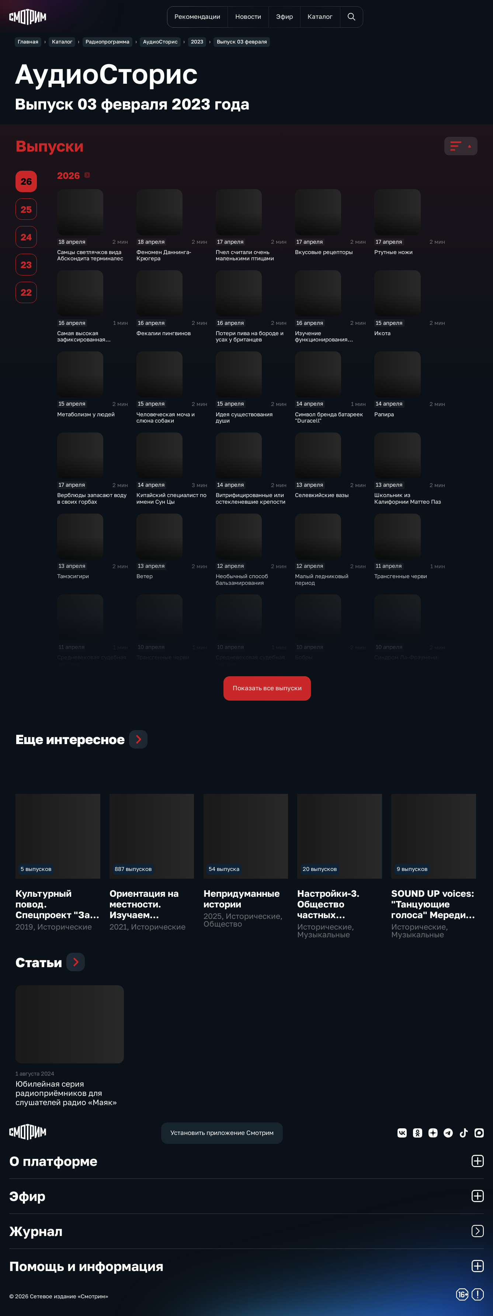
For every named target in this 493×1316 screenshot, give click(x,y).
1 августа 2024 (34, 1073)
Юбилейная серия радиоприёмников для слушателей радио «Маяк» (66, 1093)
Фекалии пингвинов (163, 333)
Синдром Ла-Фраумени (405, 657)
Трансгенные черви (400, 576)
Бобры (304, 657)
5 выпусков (36, 869)
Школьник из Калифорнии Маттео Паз (407, 498)
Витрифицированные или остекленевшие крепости (250, 498)
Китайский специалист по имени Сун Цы (171, 498)
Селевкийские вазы (322, 495)
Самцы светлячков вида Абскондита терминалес (90, 255)
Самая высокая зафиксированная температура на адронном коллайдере (92, 343)
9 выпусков (412, 869)
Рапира (384, 414)
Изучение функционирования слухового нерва (321, 339)
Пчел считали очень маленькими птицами (245, 255)
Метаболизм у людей (86, 414)
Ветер (144, 576)
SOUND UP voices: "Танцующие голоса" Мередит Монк (432, 909)
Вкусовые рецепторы (324, 252)
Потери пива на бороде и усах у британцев (250, 336)
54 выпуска (224, 869)
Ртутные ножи (393, 252)
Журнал (246, 1231)
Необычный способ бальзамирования (242, 579)
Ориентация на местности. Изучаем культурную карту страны (144, 915)
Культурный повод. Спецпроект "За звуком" (52, 909)
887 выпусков (133, 869)
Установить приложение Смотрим (222, 1132)
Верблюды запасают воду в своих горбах (91, 498)
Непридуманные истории (242, 899)
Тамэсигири (73, 576)
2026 (87, 175)
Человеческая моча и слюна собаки (165, 417)
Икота (382, 333)
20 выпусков (320, 869)
